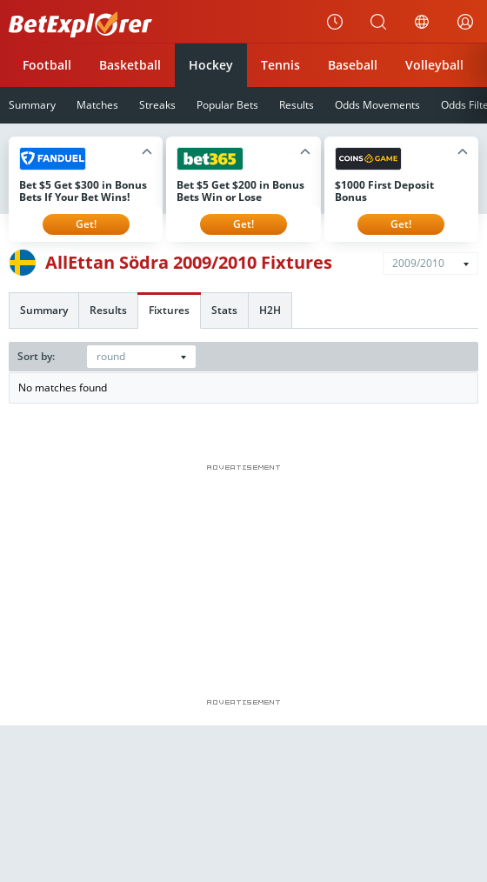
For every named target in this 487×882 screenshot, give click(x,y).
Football (47, 65)
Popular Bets (227, 104)
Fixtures (169, 310)
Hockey (211, 65)
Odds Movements (377, 104)
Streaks (157, 104)
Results (296, 104)
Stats (224, 310)
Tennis (280, 65)
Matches (97, 104)
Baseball (352, 65)
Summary (44, 310)
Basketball (130, 65)
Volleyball (434, 65)
